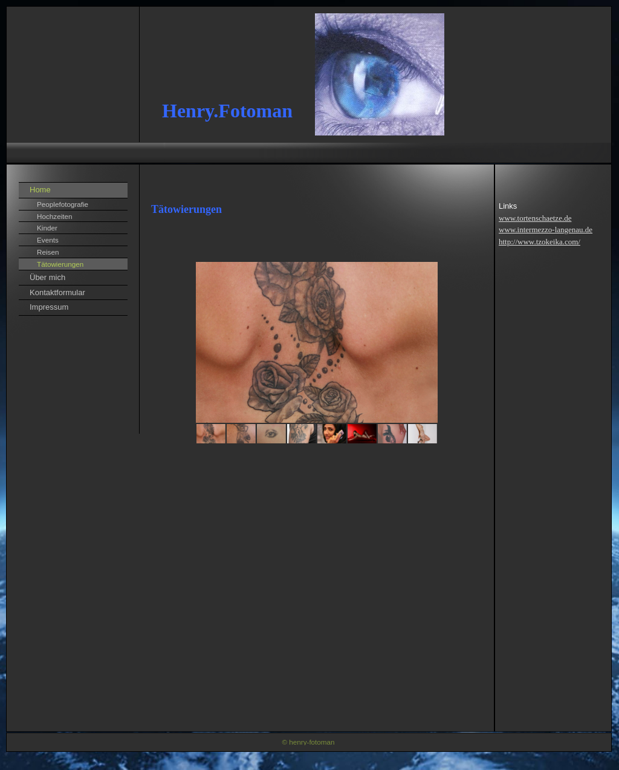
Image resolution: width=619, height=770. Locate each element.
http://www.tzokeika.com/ (539, 241)
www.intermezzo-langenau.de (545, 229)
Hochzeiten (54, 216)
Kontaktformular (57, 292)
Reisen (48, 252)
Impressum (49, 307)
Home (40, 189)
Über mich (47, 277)
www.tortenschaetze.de (535, 218)
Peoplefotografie (62, 204)
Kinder (47, 228)
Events (48, 240)
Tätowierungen (60, 264)
